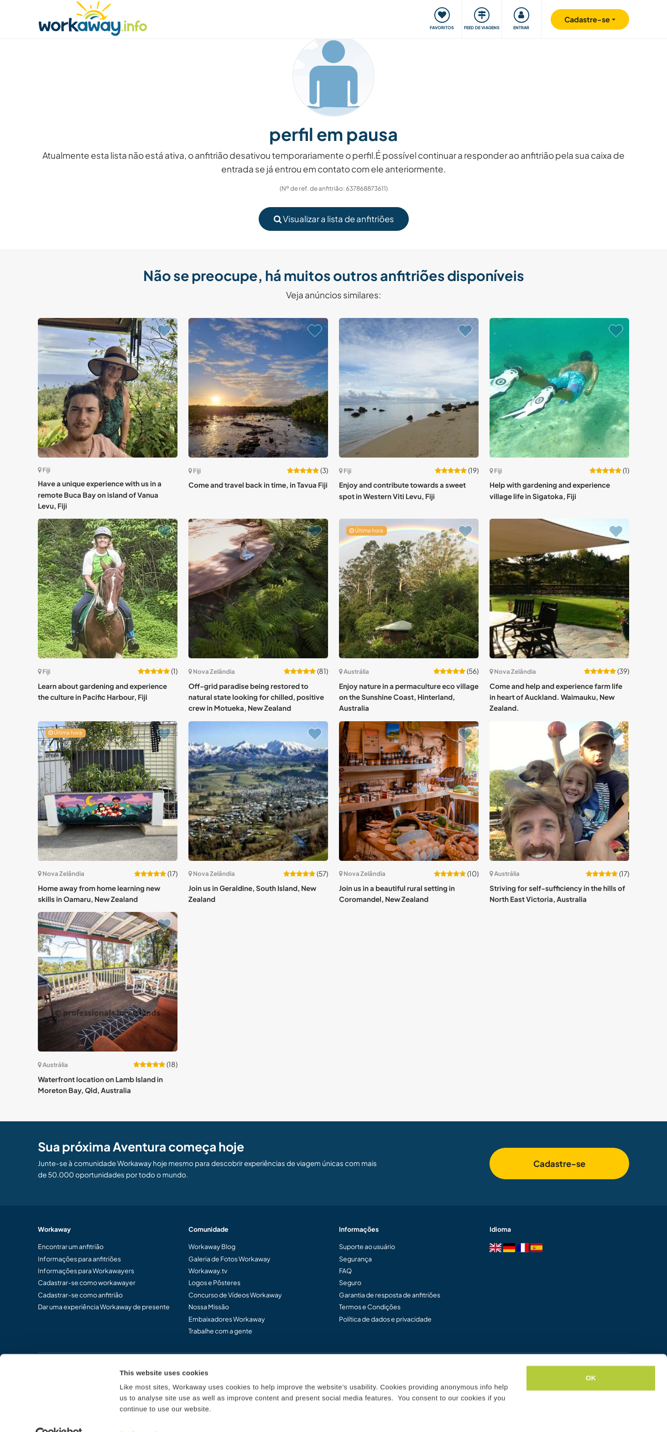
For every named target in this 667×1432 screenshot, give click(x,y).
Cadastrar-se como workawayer (86, 1282)
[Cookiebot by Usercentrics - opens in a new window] (59, 1414)
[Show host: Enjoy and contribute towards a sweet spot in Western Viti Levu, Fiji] (409, 388)
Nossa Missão (208, 1306)
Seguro (350, 1282)
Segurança (355, 1259)
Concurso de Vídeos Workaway (235, 1295)
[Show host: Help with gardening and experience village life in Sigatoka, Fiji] (559, 388)
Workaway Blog (211, 1246)
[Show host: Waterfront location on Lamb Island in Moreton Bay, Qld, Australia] (107, 982)
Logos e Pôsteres (214, 1282)
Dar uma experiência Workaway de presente (104, 1306)
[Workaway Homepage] (93, 17)
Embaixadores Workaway (226, 1319)
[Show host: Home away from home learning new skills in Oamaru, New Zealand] (107, 791)
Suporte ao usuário (367, 1246)
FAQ (345, 1270)
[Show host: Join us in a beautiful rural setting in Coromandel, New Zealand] (409, 791)
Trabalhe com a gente (220, 1331)
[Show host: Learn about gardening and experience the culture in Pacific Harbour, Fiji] (107, 588)
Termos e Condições (370, 1306)
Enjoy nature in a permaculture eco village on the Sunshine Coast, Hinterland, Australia (409, 697)
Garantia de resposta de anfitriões (389, 1295)
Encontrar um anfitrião (71, 1246)
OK (591, 1358)
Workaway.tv (207, 1270)
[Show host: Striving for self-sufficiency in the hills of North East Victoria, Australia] (559, 791)
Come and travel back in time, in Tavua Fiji (258, 484)
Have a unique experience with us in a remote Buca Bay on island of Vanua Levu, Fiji (100, 494)
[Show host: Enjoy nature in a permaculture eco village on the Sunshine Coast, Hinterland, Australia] (409, 588)
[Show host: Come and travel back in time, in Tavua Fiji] (258, 388)
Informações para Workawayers (86, 1270)
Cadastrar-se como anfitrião (80, 1295)
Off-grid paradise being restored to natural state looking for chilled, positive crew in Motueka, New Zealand (256, 697)
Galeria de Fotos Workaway (229, 1259)
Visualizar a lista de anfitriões (334, 218)
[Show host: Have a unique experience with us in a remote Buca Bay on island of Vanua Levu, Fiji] (107, 388)
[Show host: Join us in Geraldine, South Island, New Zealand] (258, 791)
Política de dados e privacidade (385, 1319)
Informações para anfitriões (79, 1259)
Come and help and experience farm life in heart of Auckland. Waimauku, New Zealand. (556, 697)
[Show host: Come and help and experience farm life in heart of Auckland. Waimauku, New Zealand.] (559, 588)
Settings (133, 1414)
